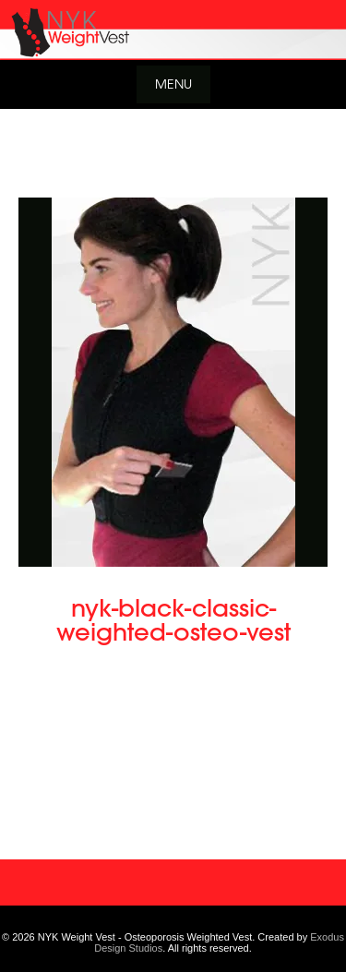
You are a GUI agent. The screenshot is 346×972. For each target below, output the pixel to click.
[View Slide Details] (173, 30)
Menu (173, 83)
